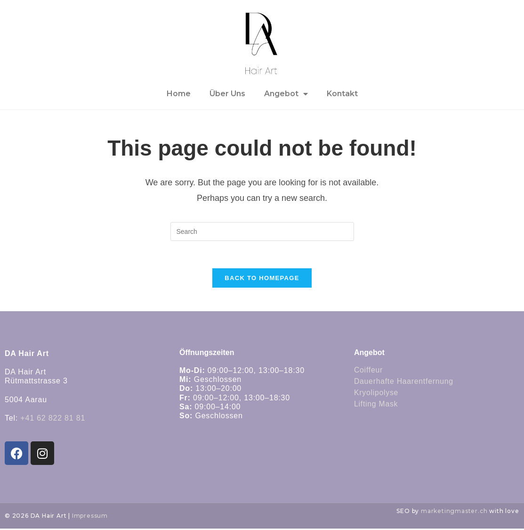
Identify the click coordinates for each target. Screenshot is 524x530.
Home (179, 93)
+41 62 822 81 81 (52, 419)
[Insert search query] (262, 231)
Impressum (90, 516)
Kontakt (342, 93)
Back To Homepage (262, 278)
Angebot (286, 93)
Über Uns (227, 93)
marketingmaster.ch (454, 511)
